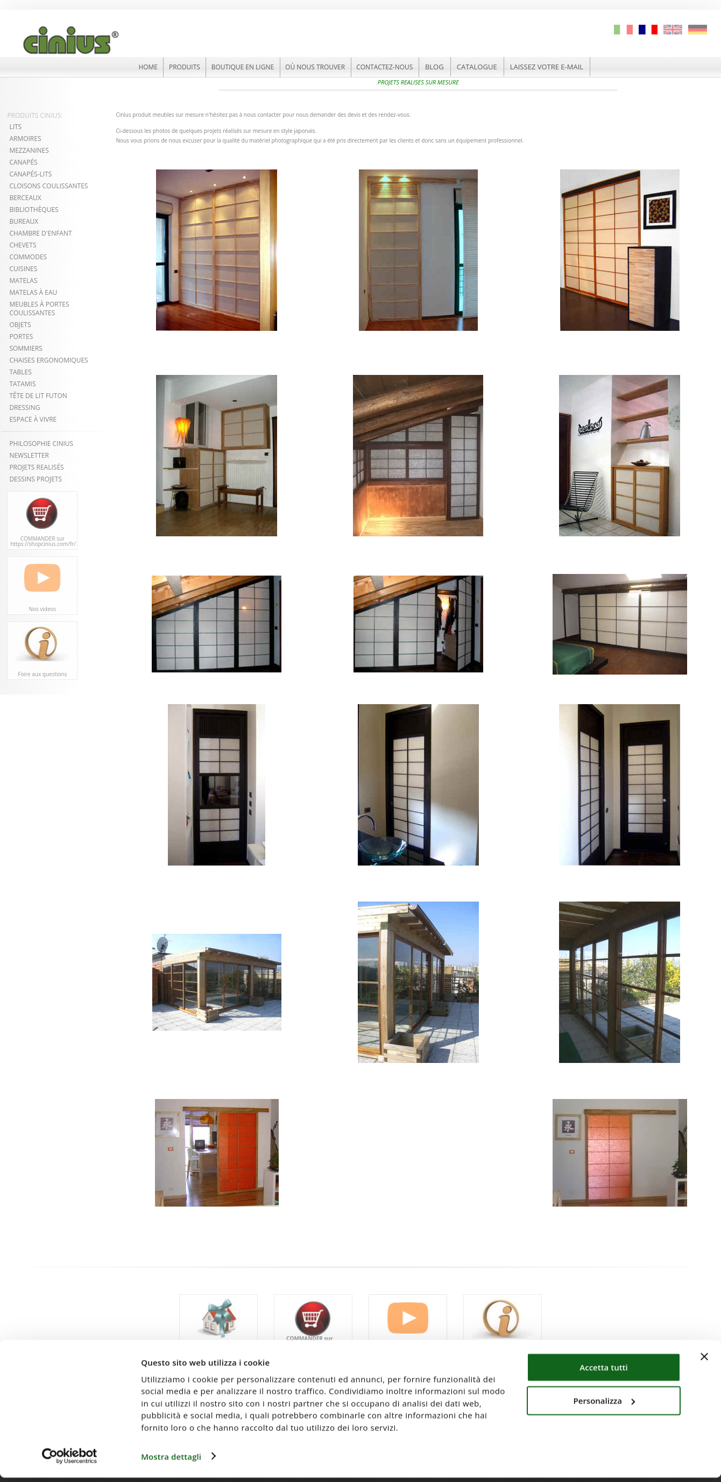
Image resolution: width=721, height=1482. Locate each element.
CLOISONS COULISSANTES (48, 185)
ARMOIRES (25, 138)
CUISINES (23, 268)
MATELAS (23, 280)
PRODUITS (176, 67)
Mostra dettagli (171, 1461)
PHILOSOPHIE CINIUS (41, 443)
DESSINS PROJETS (35, 478)
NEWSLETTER (29, 454)
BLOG (448, 67)
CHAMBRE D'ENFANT (40, 232)
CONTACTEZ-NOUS (395, 67)
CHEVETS (22, 244)
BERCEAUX (25, 197)
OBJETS (20, 324)
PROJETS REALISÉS (36, 466)
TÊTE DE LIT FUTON (38, 395)
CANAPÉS (23, 161)
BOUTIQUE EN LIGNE (240, 67)
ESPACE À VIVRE (33, 418)
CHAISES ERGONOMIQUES (48, 359)
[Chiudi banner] (704, 1361)
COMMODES (28, 256)
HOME (135, 67)
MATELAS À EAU (33, 291)
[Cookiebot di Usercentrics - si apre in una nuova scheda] (70, 1461)
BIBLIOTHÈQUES (33, 209)
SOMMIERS (26, 347)
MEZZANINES (28, 149)
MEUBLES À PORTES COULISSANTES (39, 308)
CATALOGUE (491, 67)
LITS (15, 126)
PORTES (21, 336)
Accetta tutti (603, 1371)
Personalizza (604, 1405)
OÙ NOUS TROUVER (319, 67)
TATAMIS (22, 383)
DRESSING (24, 407)
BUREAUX (23, 220)
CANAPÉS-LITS (30, 173)
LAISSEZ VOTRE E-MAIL (560, 67)
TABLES (20, 371)
